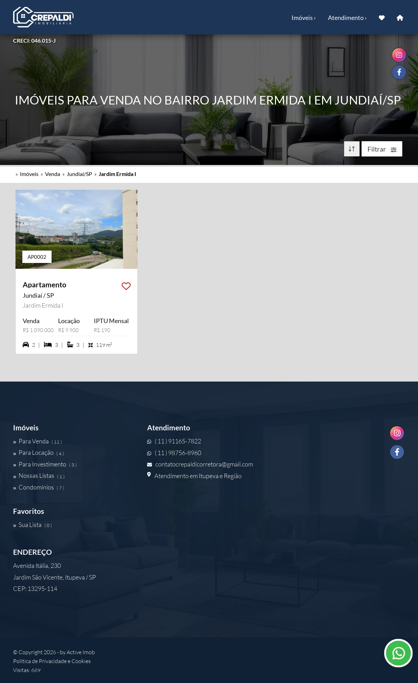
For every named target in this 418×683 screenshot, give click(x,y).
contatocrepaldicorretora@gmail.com (200, 464)
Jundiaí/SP (79, 173)
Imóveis (29, 173)
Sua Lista (32, 524)
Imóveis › (304, 17)
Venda (52, 173)
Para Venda (37, 441)
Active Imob (81, 652)
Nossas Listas (39, 476)
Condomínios (38, 487)
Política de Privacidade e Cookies (52, 661)
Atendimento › (347, 17)
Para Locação (38, 452)
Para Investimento (45, 464)
